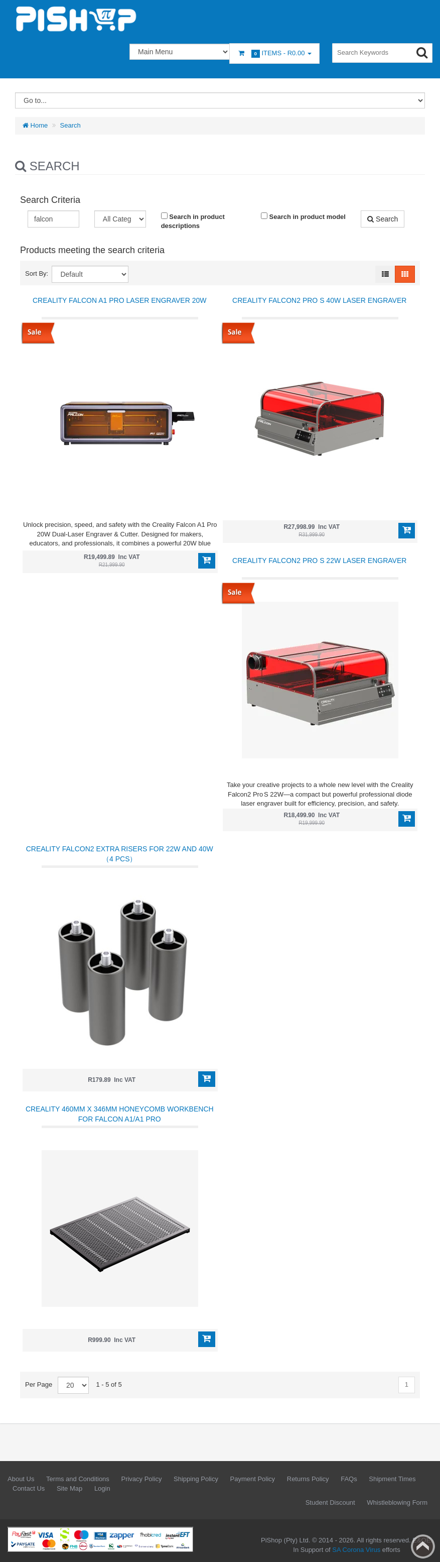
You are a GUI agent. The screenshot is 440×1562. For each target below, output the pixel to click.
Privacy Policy (141, 1479)
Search (70, 125)
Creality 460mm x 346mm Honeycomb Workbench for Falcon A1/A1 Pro (120, 1114)
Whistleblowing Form (397, 1502)
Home (35, 125)
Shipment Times (392, 1479)
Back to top (422, 1546)
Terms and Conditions (77, 1479)
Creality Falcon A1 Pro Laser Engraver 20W (119, 300)
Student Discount (330, 1502)
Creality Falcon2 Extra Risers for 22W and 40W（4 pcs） (119, 854)
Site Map (69, 1488)
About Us (21, 1479)
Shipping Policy (196, 1479)
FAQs (349, 1479)
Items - (274, 53)
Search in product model (303, 216)
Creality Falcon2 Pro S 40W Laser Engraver (319, 300)
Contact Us (29, 1488)
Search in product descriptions (193, 221)
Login (102, 1488)
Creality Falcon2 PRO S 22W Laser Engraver (319, 560)
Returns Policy (308, 1479)
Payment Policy (252, 1479)
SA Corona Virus (356, 1549)
